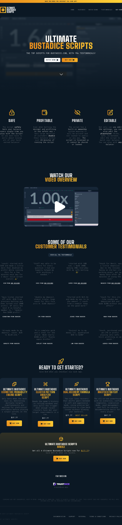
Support (72, 516)
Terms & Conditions (97, 516)
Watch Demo (93, 10)
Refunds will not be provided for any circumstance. (61, 501)
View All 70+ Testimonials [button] (61, 255)
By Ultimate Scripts (8, 519)
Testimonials (106, 10)
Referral (82, 516)
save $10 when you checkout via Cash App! (61, 1)
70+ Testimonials (85, 53)
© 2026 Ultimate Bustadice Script (14, 514)
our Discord (15, 283)
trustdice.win (61, 487)
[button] (52, 60)
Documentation (59, 516)
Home (72, 10)
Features (81, 10)
